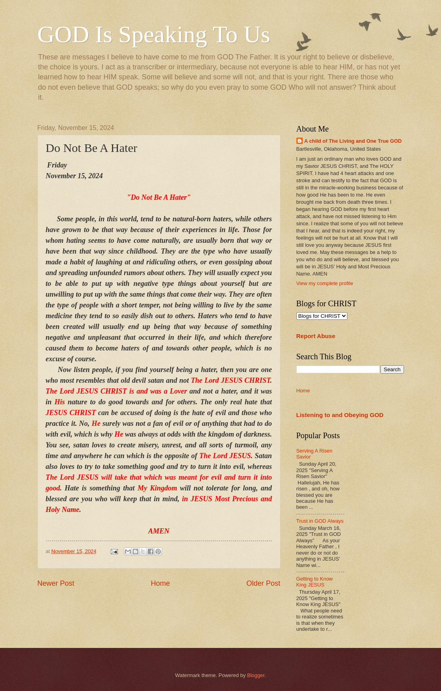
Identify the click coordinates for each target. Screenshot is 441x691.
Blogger (256, 675)
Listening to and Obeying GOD (340, 414)
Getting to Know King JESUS (314, 582)
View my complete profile (324, 283)
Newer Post (55, 583)
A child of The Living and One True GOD (353, 141)
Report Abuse (315, 336)
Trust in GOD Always (320, 521)
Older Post (263, 583)
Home (160, 583)
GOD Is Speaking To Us (153, 34)
